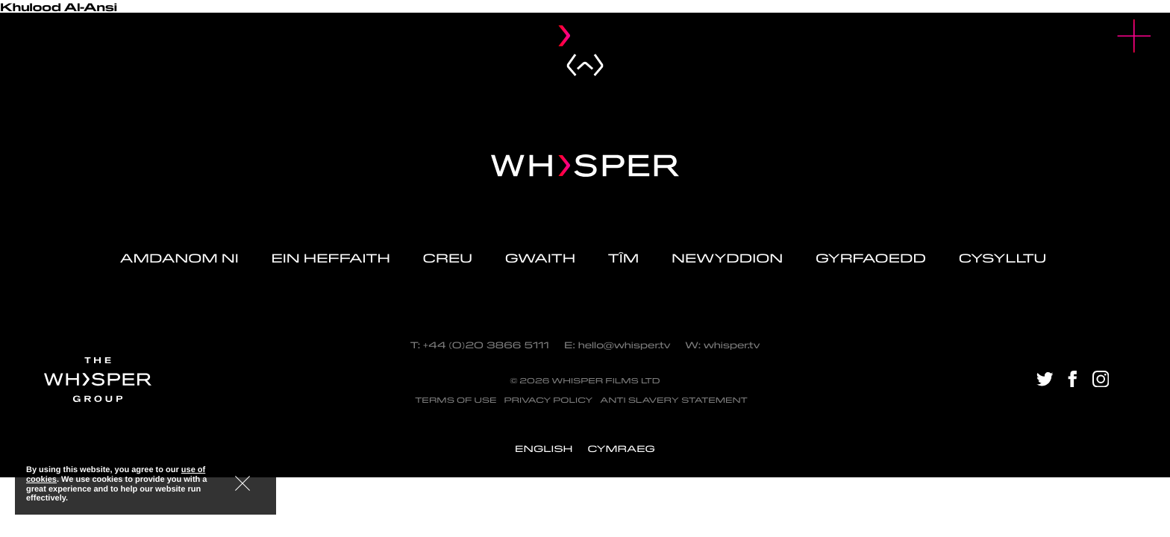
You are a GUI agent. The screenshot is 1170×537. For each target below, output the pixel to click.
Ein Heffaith (330, 258)
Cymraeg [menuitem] (620, 448)
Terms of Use (455, 400)
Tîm (623, 258)
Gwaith (540, 258)
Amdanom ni (179, 258)
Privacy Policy (548, 400)
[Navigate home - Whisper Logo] (585, 165)
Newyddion (727, 258)
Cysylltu (1005, 258)
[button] (1134, 36)
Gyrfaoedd (871, 258)
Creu (447, 258)
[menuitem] (543, 448)
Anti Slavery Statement (674, 400)
